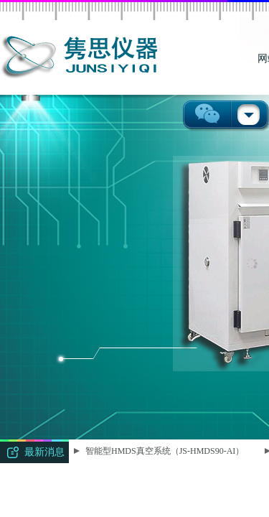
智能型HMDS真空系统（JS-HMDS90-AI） (165, 451)
